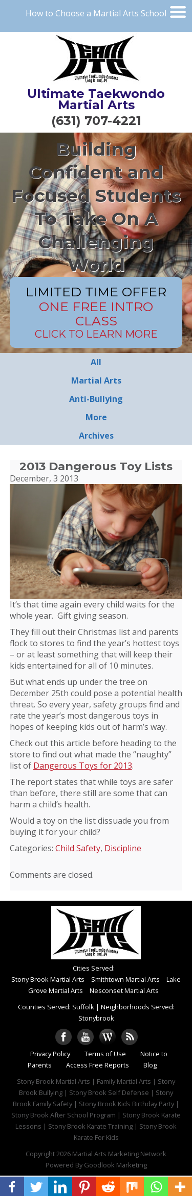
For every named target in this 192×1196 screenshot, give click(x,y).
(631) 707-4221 (96, 120)
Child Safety (77, 848)
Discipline (122, 848)
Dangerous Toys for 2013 (82, 765)
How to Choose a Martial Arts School (96, 13)
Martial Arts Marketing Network (119, 1153)
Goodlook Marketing (115, 1164)
